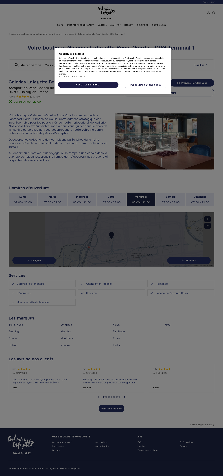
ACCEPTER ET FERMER (88, 85)
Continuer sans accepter (72, 76)
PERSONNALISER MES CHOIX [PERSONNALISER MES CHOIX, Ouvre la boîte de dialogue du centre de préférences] (145, 85)
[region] (113, 71)
